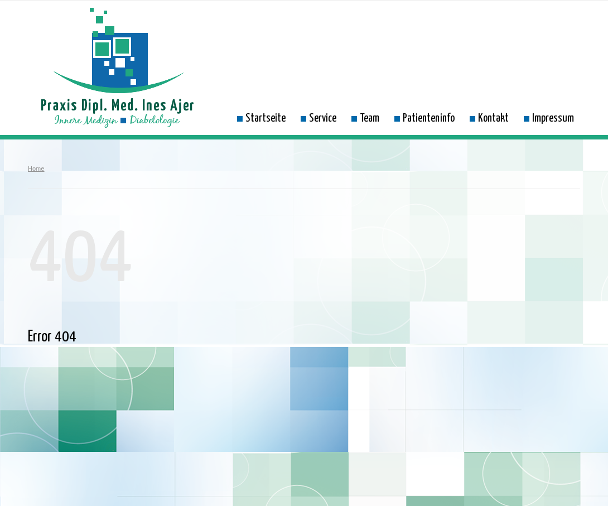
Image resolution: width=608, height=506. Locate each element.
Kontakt (489, 118)
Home (36, 168)
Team (365, 118)
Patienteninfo (424, 118)
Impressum (549, 118)
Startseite (261, 118)
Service (318, 118)
